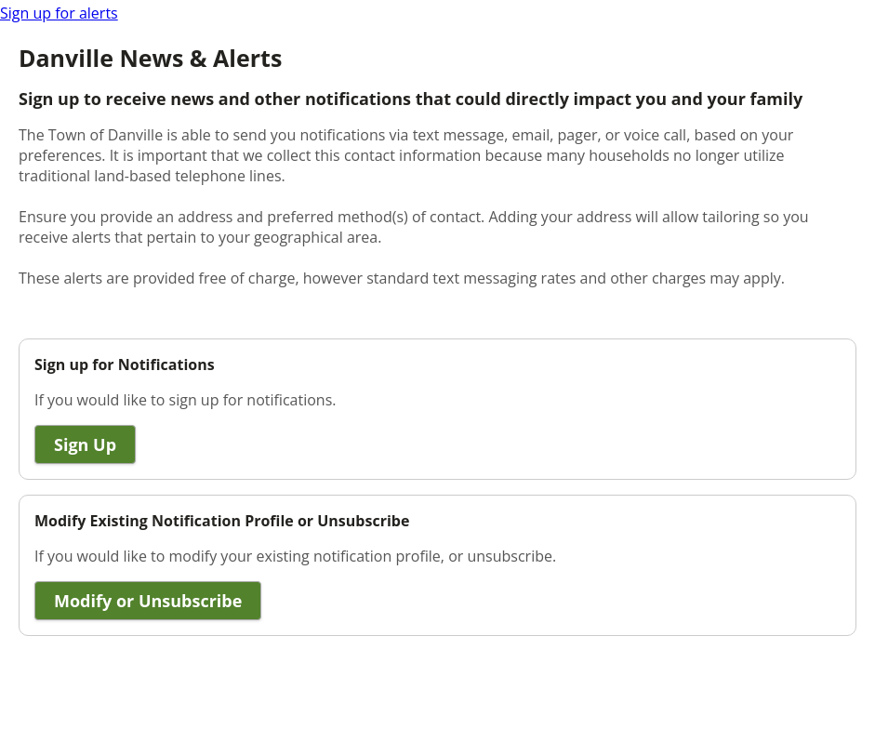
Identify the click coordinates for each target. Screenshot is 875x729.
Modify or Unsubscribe (148, 601)
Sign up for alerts (59, 13)
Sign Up (85, 444)
